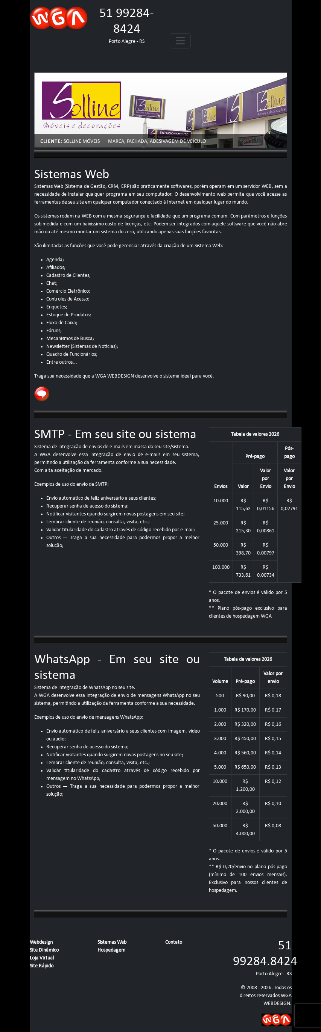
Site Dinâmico (44, 950)
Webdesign (41, 942)
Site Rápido (41, 966)
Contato (173, 942)
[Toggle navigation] (180, 40)
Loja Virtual (42, 958)
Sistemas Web (111, 942)
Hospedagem (111, 950)
